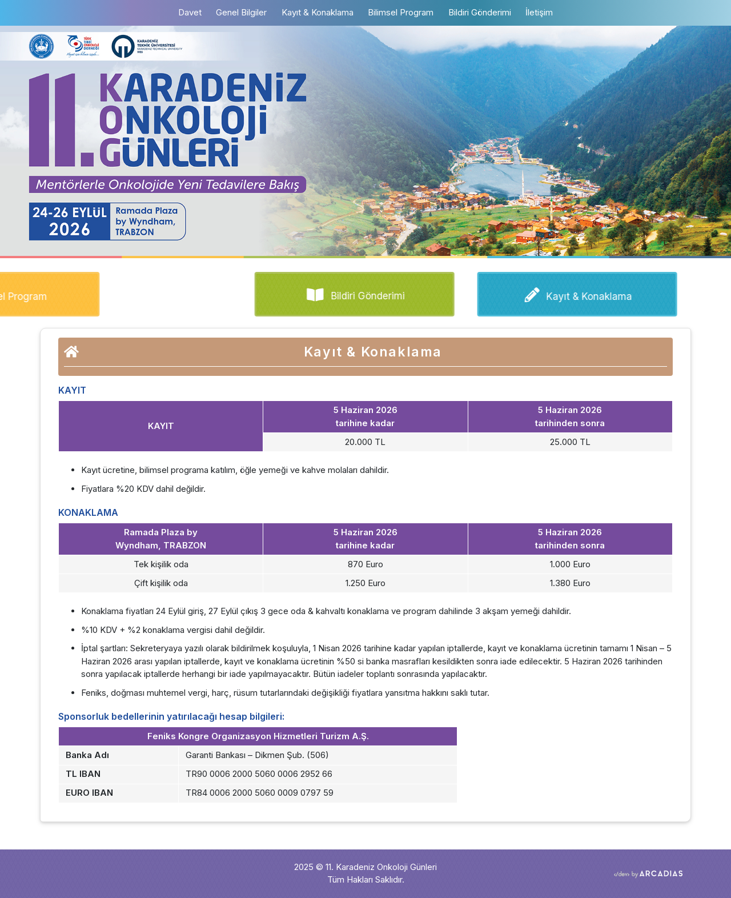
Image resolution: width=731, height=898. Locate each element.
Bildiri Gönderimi (479, 12)
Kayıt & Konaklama (318, 12)
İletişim (539, 12)
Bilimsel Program (400, 12)
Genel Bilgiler (241, 12)
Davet (193, 12)
